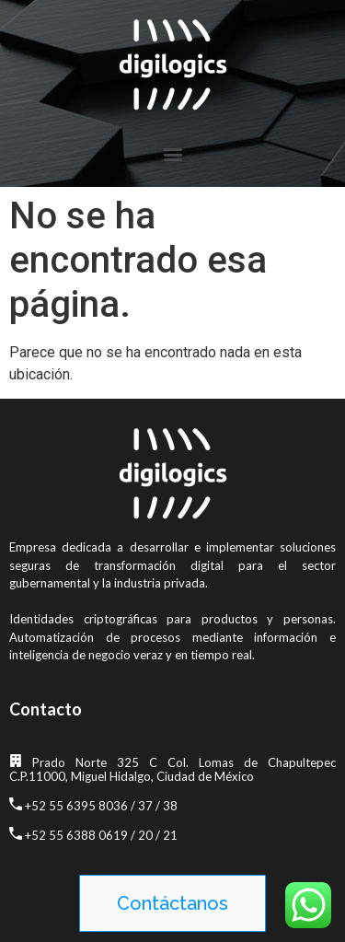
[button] (172, 153)
